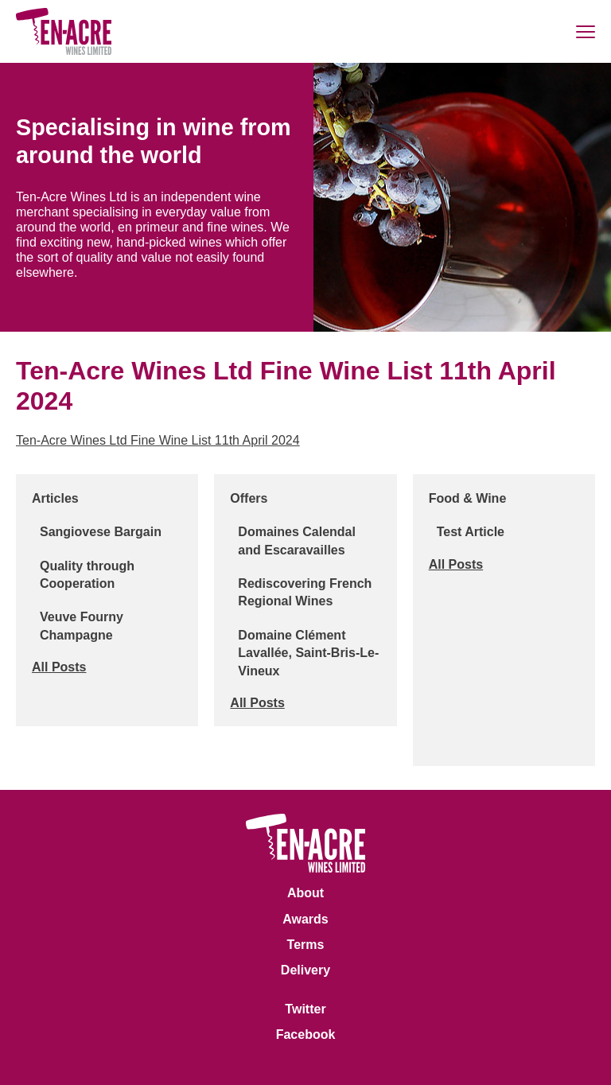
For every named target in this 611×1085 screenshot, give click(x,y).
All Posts (59, 667)
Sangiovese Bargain (101, 532)
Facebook (306, 1034)
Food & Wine (468, 498)
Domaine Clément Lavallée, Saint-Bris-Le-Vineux (308, 653)
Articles (55, 498)
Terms (306, 944)
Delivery (305, 970)
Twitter (305, 1009)
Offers (248, 498)
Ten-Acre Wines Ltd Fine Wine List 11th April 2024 (158, 440)
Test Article (470, 532)
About (305, 893)
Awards (305, 919)
